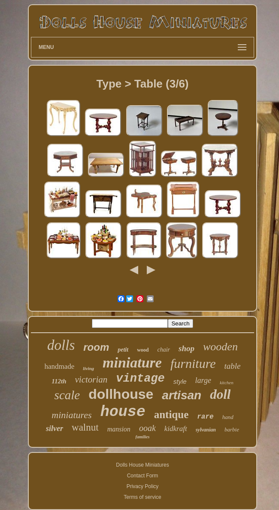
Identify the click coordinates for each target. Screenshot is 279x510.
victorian (91, 379)
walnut (85, 427)
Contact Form (142, 476)
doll (220, 394)
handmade (59, 366)
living (88, 368)
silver (54, 428)
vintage (140, 378)
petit (123, 349)
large (203, 380)
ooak (147, 428)
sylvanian (206, 430)
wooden (220, 346)
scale (67, 395)
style (180, 381)
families (143, 436)
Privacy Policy (143, 486)
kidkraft (175, 429)
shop (186, 348)
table (232, 365)
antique (171, 414)
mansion (118, 429)
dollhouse (120, 394)
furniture (193, 363)
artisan (181, 395)
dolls (61, 345)
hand (228, 417)
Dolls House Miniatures (142, 465)
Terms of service (142, 497)
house (123, 412)
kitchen (227, 382)
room (96, 347)
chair (164, 349)
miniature (132, 362)
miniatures (71, 415)
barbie (231, 429)
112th (59, 381)
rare (205, 417)
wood (143, 350)
